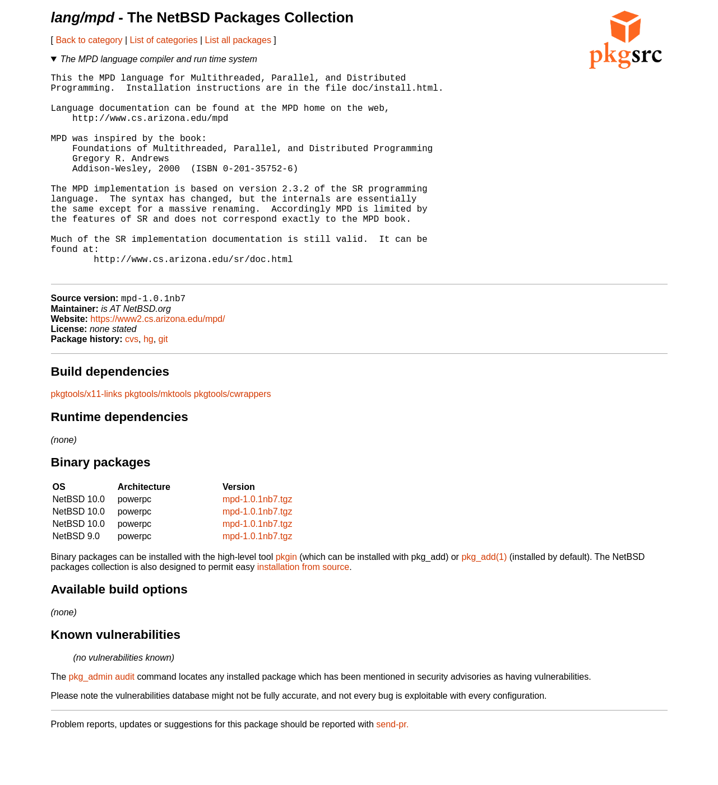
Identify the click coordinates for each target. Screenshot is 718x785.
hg (148, 385)
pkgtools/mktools (157, 440)
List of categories (164, 40)
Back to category (88, 40)
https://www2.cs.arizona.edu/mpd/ (157, 365)
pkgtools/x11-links (86, 440)
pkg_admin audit (102, 723)
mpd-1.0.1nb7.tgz (258, 545)
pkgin (286, 603)
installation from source (303, 613)
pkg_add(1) (484, 603)
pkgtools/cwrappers (232, 440)
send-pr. (392, 770)
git (163, 385)
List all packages (238, 40)
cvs (131, 385)
